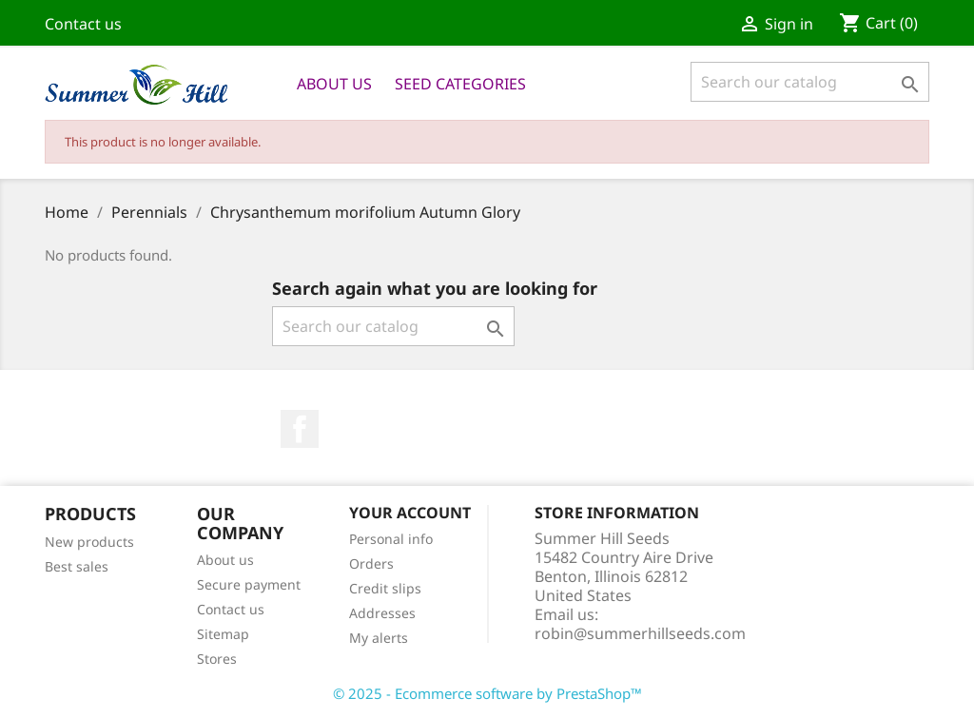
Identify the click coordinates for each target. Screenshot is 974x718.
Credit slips (385, 588)
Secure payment (249, 584)
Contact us (83, 23)
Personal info (391, 539)
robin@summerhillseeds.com (640, 633)
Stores (217, 659)
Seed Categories (460, 83)
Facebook (300, 429)
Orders (371, 563)
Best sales (76, 566)
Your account (410, 512)
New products (89, 542)
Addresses (382, 613)
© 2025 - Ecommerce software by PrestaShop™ (487, 693)
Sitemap (223, 634)
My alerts (378, 638)
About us (334, 83)
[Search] (810, 82)
